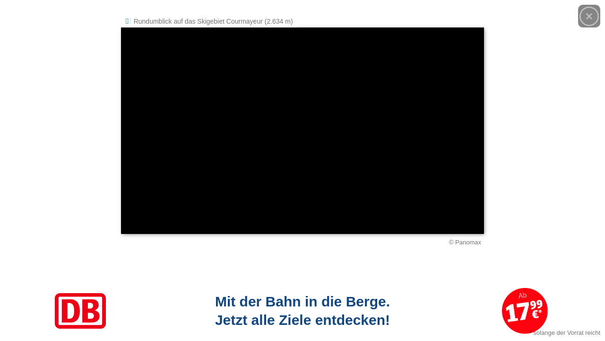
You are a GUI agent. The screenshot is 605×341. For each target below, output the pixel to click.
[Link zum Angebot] (302, 311)
